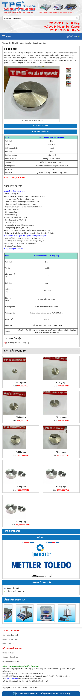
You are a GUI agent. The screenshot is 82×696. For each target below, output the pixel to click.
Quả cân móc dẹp (39, 43)
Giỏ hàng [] (74, 36)
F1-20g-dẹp (61, 383)
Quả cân (27, 43)
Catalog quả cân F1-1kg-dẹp (18, 343)
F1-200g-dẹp (20, 452)
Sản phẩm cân (17, 43)
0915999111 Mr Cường (35, 693)
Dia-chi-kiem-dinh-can (10, 661)
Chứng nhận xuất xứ (10, 657)
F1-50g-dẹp (21, 417)
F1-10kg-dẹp (20, 522)
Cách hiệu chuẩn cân (40, 131)
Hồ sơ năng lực (8, 643)
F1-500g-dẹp (61, 452)
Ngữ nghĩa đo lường (10, 639)
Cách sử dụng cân (40, 126)
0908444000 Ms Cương (58, 693)
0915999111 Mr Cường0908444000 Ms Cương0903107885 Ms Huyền (64, 26)
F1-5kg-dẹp (61, 487)
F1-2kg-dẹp (21, 487)
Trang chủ (6, 43)
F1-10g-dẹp (21, 383)
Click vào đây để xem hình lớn (32, 120)
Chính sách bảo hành (10, 635)
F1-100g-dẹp (61, 417)
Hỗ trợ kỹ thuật (7, 653)
